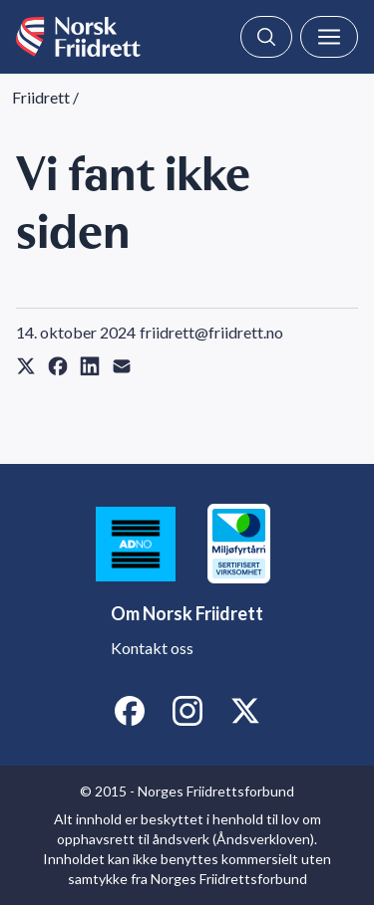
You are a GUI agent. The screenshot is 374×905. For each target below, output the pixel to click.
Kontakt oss (152, 647)
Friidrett (41, 97)
